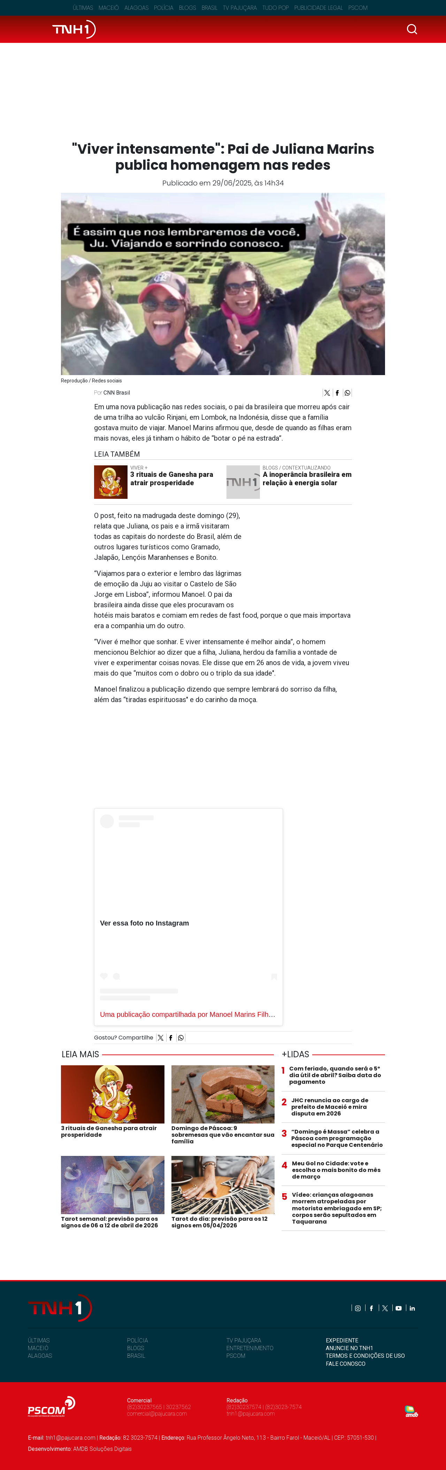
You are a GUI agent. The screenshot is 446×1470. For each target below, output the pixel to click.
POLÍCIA (137, 1340)
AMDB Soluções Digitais (102, 1449)
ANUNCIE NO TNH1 (349, 1348)
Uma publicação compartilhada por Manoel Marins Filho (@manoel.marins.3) (219, 1014)
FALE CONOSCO (346, 1364)
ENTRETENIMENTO (250, 1348)
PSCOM (235, 1356)
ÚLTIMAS (38, 1340)
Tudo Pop (275, 8)
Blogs (187, 8)
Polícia (163, 8)
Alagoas (136, 8)
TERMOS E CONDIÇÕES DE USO (365, 1356)
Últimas (83, 8)
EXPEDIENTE (342, 1340)
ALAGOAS (40, 1356)
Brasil (209, 8)
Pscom (358, 8)
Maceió (109, 8)
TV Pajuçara (240, 8)
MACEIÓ (38, 1348)
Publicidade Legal (318, 8)
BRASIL (136, 1356)
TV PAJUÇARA (243, 1340)
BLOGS (135, 1348)
